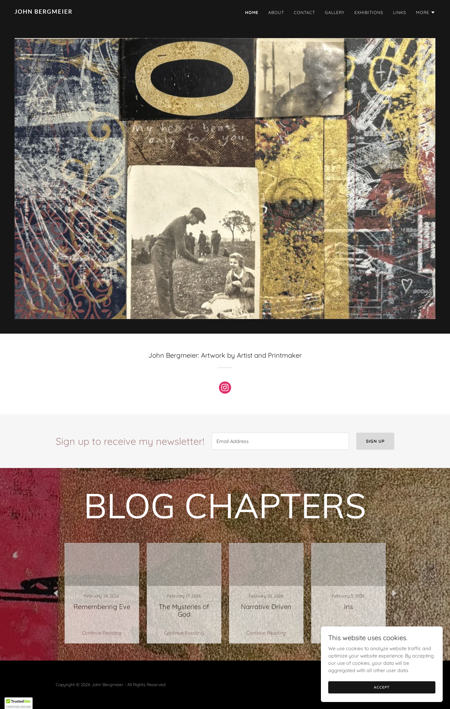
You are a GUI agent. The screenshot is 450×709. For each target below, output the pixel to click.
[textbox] (280, 441)
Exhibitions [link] (368, 12)
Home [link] (251, 12)
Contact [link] (304, 12)
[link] (117, 12)
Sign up (375, 441)
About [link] (276, 12)
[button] (425, 12)
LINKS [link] (399, 12)
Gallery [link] (335, 12)
